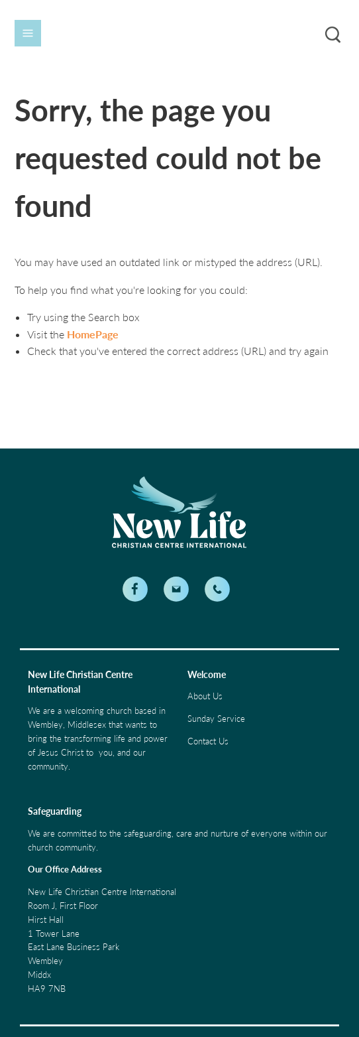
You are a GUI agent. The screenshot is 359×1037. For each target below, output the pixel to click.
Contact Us (208, 741)
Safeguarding (54, 811)
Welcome (206, 674)
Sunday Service (216, 718)
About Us (205, 696)
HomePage (93, 334)
